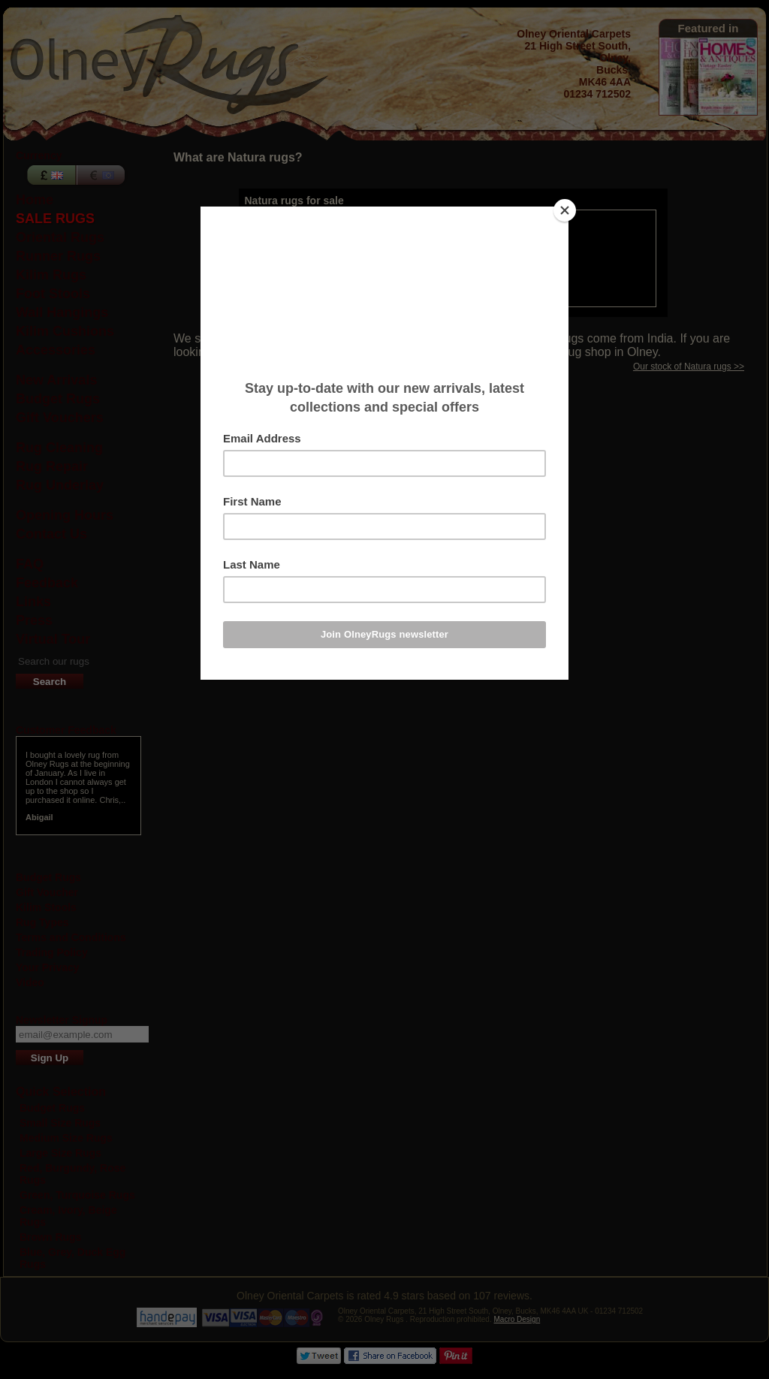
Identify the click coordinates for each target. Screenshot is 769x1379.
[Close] (564, 210)
